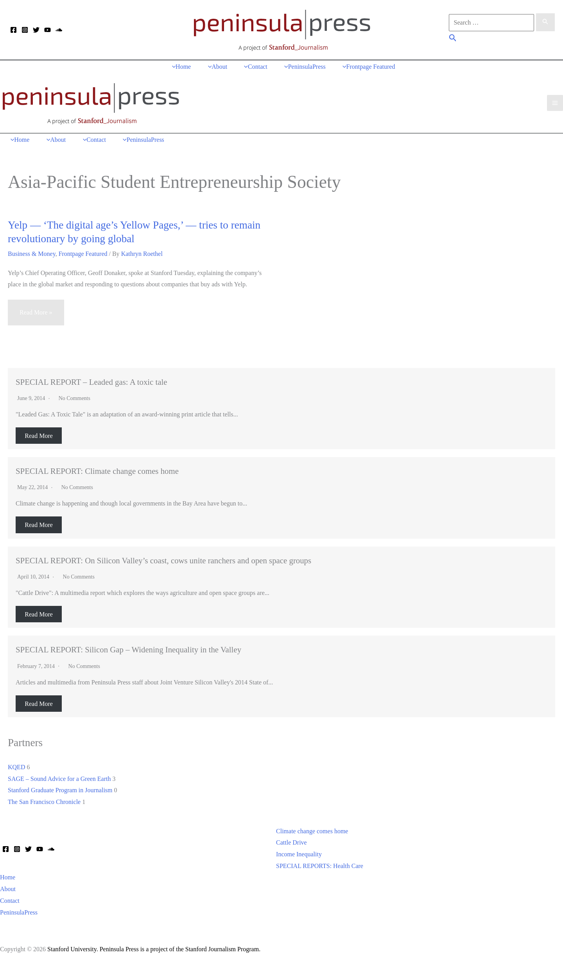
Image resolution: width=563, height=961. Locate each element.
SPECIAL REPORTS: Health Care (319, 864)
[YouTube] (47, 30)
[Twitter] (36, 30)
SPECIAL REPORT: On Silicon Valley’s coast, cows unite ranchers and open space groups (163, 558)
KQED (16, 765)
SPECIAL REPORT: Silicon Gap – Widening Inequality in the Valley (128, 647)
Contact (10, 898)
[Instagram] (25, 30)
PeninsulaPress (19, 910)
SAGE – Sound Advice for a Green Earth (59, 776)
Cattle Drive (291, 840)
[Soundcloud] (59, 30)
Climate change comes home (312, 829)
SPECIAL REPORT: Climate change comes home (97, 468)
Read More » (36, 313)
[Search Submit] (545, 22)
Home (7, 875)
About (8, 887)
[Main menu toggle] (555, 102)
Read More (39, 433)
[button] (453, 38)
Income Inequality (299, 852)
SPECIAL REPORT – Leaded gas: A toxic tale (91, 379)
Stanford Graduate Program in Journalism (60, 788)
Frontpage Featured (83, 251)
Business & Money (32, 251)
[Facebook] (13, 30)
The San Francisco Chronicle (44, 800)
